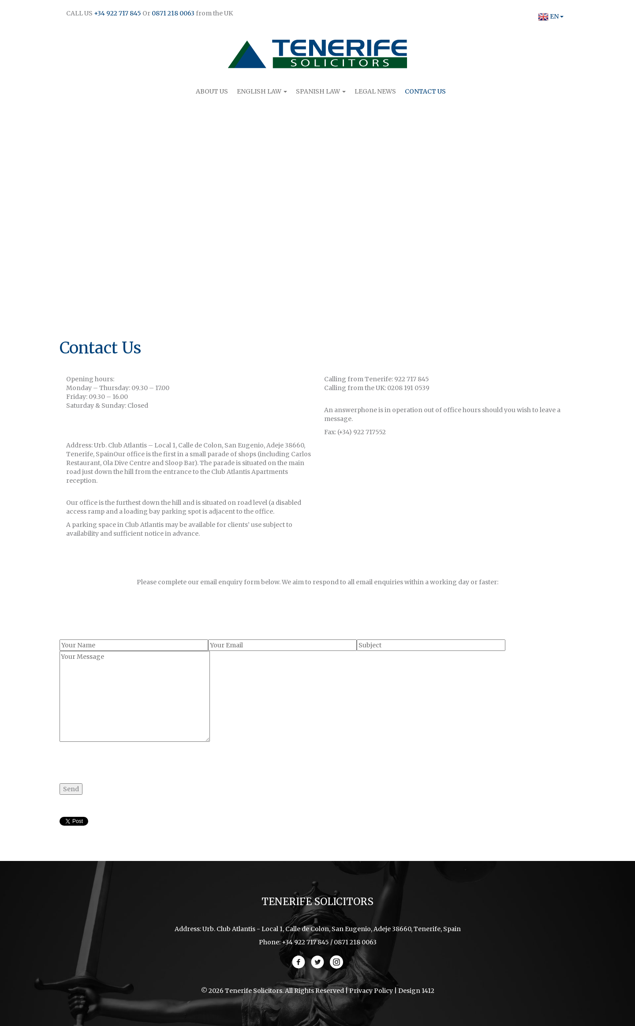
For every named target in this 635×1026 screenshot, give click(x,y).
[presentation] (127, 759)
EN (548, 16)
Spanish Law (321, 91)
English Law (262, 91)
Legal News (375, 91)
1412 (428, 991)
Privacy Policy (371, 991)
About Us (212, 91)
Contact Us (425, 91)
